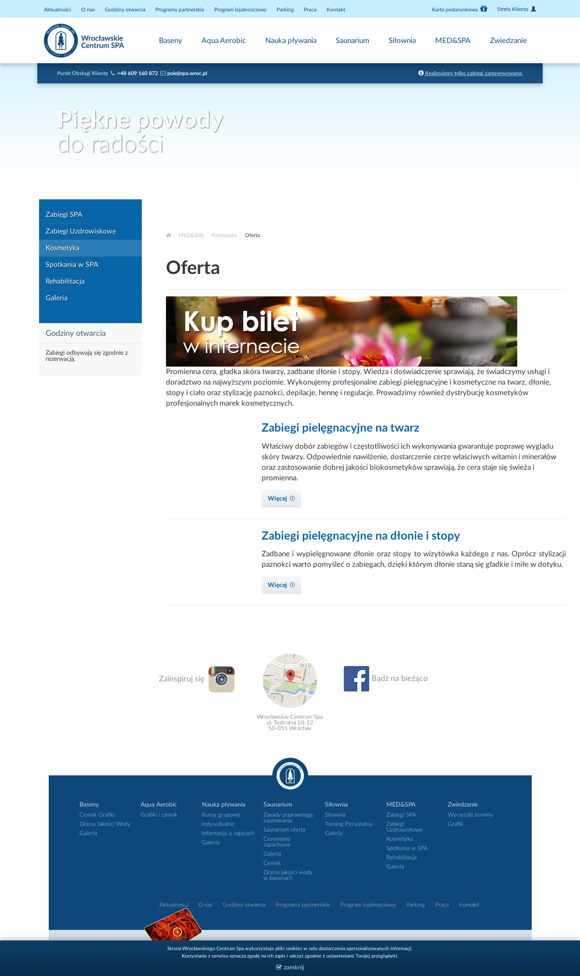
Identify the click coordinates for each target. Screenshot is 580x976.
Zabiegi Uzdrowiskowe (81, 231)
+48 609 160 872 (137, 73)
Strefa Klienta (516, 9)
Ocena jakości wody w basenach (288, 875)
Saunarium (352, 40)
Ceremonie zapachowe (277, 842)
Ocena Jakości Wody (104, 824)
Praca (310, 9)
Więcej (281, 499)
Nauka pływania (291, 40)
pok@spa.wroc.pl (187, 73)
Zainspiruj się (197, 679)
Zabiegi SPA (64, 214)
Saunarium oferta (284, 830)
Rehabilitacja (65, 281)
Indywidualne (218, 824)
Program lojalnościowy (240, 9)
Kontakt (336, 9)
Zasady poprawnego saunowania (288, 818)
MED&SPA (453, 40)
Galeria (57, 298)
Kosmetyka (62, 248)
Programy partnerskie (179, 9)
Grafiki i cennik (158, 815)
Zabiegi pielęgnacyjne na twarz (340, 428)
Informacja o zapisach (228, 833)
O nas (88, 9)
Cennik (272, 863)
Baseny (170, 40)
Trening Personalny (349, 824)
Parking (285, 9)
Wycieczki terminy (471, 815)
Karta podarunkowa (459, 9)
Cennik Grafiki (97, 815)
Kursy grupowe (221, 815)
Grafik (455, 824)
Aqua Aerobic (224, 40)
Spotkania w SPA (72, 264)
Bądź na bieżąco (386, 679)
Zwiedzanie (508, 40)
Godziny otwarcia (125, 9)
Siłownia (402, 40)
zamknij (290, 967)
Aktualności (57, 9)
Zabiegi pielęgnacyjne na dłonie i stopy (361, 536)
